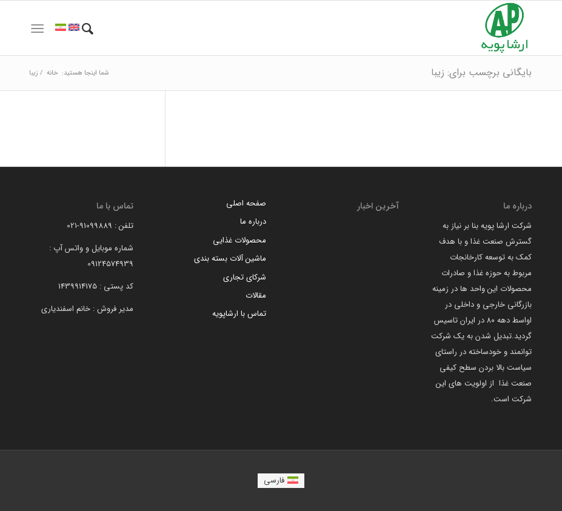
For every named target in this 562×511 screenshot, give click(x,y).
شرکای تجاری (244, 277)
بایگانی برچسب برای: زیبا (481, 72)
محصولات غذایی (239, 240)
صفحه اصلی (246, 203)
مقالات (256, 295)
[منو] (37, 29)
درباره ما (253, 221)
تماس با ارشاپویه (239, 313)
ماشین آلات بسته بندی (230, 258)
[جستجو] (87, 29)
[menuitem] (88, 29)
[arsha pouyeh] (504, 28)
